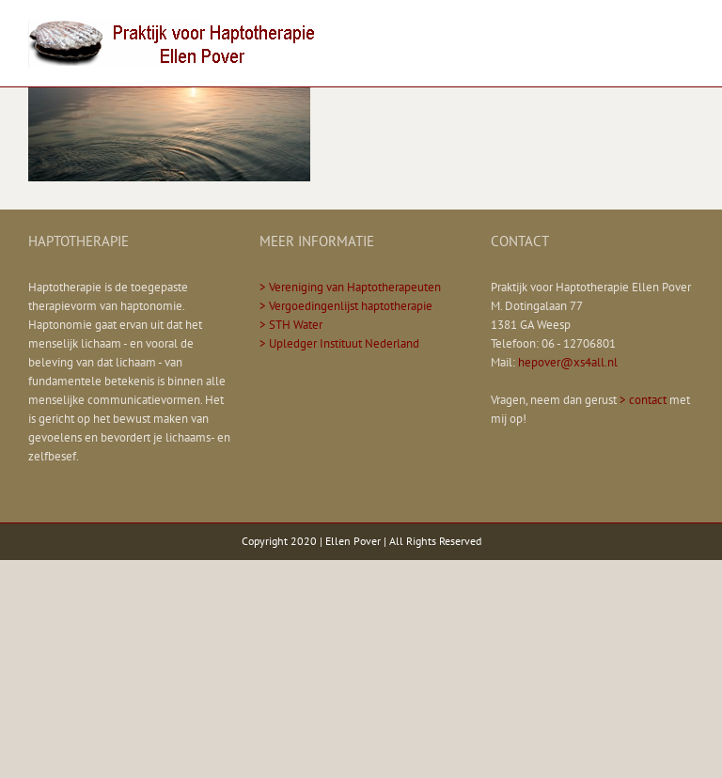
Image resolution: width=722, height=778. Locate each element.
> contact (643, 400)
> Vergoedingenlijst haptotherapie (345, 306)
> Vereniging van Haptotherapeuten (350, 287)
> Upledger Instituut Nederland (339, 343)
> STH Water (290, 325)
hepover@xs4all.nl (568, 362)
